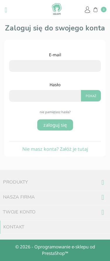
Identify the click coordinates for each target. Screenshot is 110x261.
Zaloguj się (55, 125)
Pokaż (91, 96)
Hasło (55, 84)
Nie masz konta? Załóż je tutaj (55, 149)
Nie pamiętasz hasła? (55, 112)
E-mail (55, 54)
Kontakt (13, 227)
